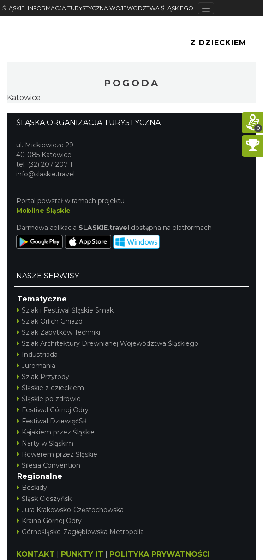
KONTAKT (35, 554)
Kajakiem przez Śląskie (56, 432)
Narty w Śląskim (45, 443)
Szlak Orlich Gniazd (50, 321)
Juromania (36, 365)
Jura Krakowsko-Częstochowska (70, 510)
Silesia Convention (48, 465)
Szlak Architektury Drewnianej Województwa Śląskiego (107, 343)
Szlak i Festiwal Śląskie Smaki (66, 310)
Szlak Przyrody (43, 377)
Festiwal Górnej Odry (53, 410)
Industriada (37, 354)
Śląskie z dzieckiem (50, 388)
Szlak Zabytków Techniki (58, 332)
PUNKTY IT (82, 554)
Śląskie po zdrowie (49, 399)
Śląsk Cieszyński (45, 498)
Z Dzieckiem (218, 42)
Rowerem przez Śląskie (57, 454)
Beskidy (32, 487)
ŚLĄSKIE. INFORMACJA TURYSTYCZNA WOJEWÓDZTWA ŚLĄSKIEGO (97, 8)
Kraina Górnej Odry (49, 521)
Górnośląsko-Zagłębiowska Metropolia (80, 532)
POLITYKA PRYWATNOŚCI (159, 554)
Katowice (24, 97)
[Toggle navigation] (206, 8)
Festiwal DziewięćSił (51, 421)
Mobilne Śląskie (43, 210)
